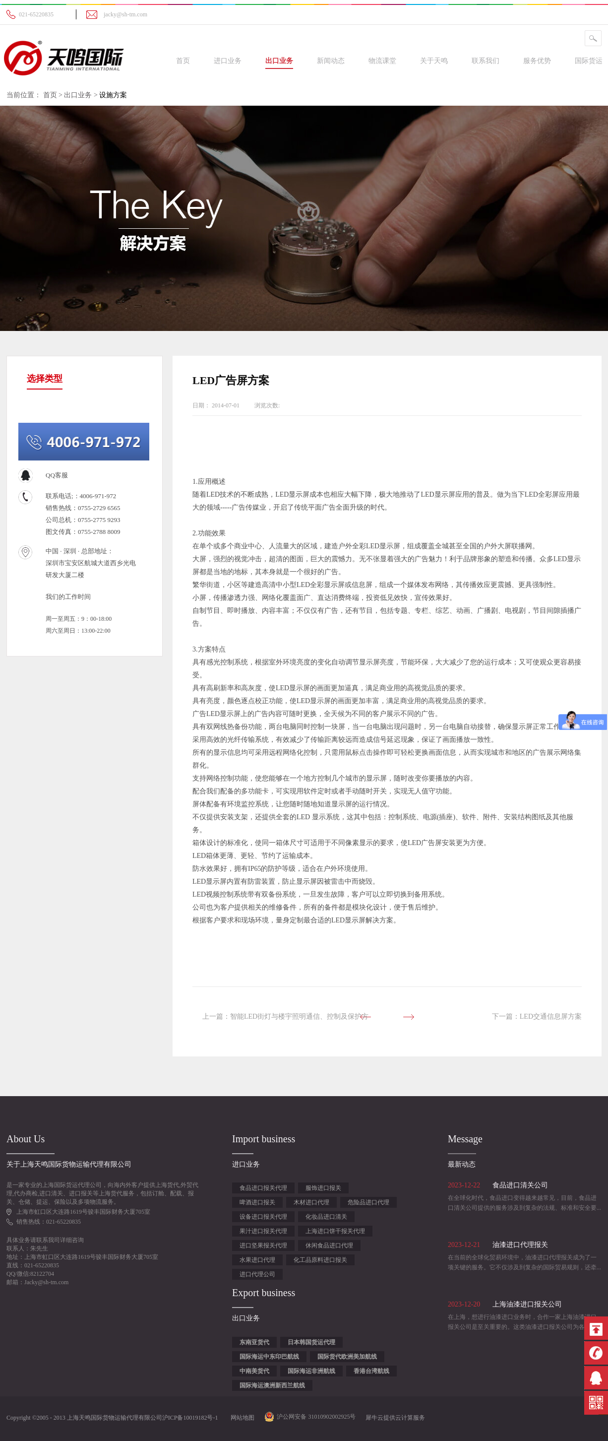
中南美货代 (254, 1371)
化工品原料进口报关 (320, 1259)
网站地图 (241, 1417)
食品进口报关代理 (263, 1187)
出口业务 (78, 95)
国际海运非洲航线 (311, 1371)
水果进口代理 (257, 1259)
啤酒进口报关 (257, 1202)
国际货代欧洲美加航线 (347, 1356)
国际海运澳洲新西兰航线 (272, 1385)
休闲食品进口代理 (329, 1245)
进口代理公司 (257, 1274)
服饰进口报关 (323, 1187)
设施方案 (113, 95)
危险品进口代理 (368, 1202)
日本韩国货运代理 (311, 1342)
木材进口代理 (311, 1202)
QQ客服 (57, 475)
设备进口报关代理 (263, 1216)
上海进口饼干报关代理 (335, 1231)
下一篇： (537, 1016)
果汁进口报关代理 (263, 1231)
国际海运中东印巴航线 (269, 1356)
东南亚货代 (254, 1342)
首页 (183, 61)
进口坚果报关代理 (263, 1245)
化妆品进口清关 (326, 1216)
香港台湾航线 (371, 1371)
